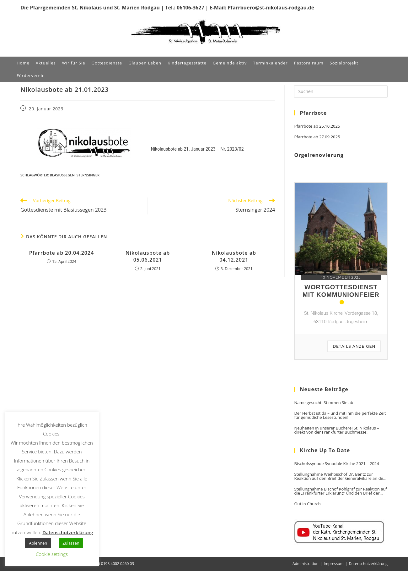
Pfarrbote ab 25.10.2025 (317, 126)
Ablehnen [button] (38, 543)
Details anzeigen (354, 346)
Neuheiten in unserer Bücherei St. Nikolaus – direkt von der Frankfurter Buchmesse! (336, 430)
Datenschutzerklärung (368, 563)
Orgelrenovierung (318, 155)
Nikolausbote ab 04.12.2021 (234, 256)
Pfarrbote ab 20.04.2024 (61, 252)
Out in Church (307, 504)
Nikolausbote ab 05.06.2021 (148, 256)
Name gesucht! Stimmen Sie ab (323, 403)
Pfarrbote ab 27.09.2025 (317, 137)
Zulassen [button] (70, 543)
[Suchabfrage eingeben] (341, 91)
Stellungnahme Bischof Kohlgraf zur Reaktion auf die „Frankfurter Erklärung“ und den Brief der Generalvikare (340, 491)
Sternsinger (88, 175)
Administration (306, 563)
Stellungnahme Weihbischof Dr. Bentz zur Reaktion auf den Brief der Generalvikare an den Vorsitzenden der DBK (339, 476)
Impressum (333, 563)
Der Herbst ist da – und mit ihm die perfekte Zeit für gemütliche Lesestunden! (340, 415)
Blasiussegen (62, 175)
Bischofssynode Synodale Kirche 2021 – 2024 (336, 464)
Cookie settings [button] (52, 554)
